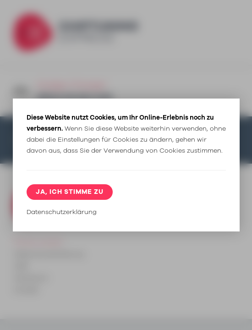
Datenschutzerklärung (62, 212)
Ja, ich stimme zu (70, 192)
